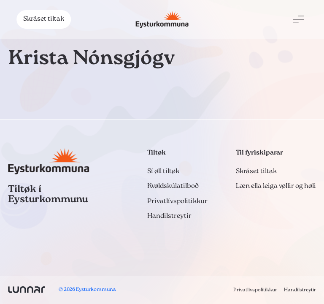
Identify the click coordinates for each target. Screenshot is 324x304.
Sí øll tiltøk (163, 171)
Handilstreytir (169, 216)
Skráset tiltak (43, 19)
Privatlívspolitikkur (177, 201)
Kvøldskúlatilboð (173, 186)
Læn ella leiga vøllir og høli (276, 186)
